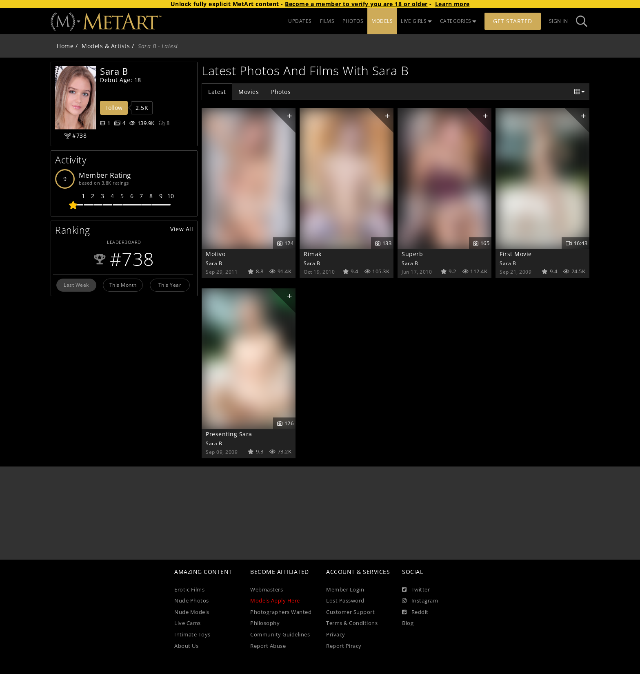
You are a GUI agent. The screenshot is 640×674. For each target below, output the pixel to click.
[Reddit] (415, 612)
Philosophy (265, 623)
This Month (123, 284)
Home (65, 46)
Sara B (214, 263)
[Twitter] (416, 590)
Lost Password (345, 600)
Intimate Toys (192, 634)
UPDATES (300, 21)
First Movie (516, 254)
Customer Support (350, 612)
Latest (217, 92)
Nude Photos (191, 600)
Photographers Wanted (280, 612)
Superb (412, 254)
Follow (113, 108)
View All (181, 229)
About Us (186, 646)
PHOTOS (352, 21)
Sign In (558, 21)
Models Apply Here (275, 600)
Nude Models (191, 612)
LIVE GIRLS (416, 21)
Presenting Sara (229, 434)
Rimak (313, 254)
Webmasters (266, 589)
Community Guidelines (280, 634)
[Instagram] (420, 601)
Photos (281, 92)
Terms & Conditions (352, 623)
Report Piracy (344, 646)
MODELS (382, 21)
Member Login (345, 589)
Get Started (512, 21)
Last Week (76, 284)
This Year (170, 284)
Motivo (215, 254)
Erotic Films (189, 589)
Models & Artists (106, 46)
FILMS (327, 21)
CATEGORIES (458, 21)
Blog (407, 623)
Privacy (335, 634)
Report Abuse (268, 646)
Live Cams (187, 623)
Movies (248, 92)
